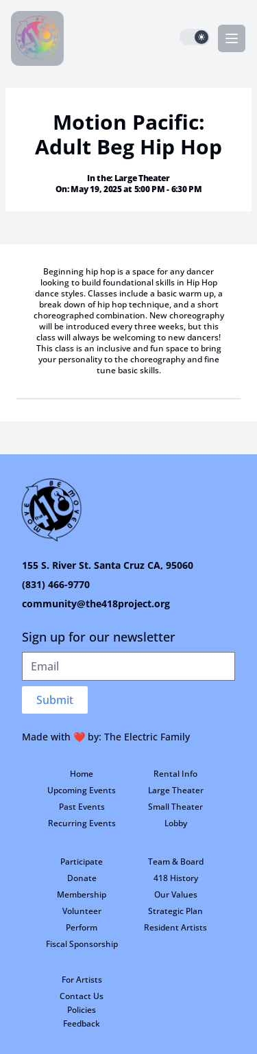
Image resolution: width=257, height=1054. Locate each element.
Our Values (175, 894)
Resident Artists (175, 927)
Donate (82, 878)
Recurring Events (82, 823)
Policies (81, 1010)
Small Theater (175, 806)
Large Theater (176, 790)
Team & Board (176, 861)
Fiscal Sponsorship (82, 944)
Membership (81, 894)
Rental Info (175, 774)
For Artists (82, 979)
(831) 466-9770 (56, 584)
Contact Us (81, 996)
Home (81, 774)
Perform (81, 927)
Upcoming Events (81, 790)
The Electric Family (147, 736)
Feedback (81, 1023)
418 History (176, 878)
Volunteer (81, 911)
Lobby (175, 823)
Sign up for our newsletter (98, 637)
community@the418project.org (96, 603)
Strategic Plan (175, 911)
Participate (81, 861)
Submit (54, 699)
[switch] (195, 37)
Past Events (82, 806)
